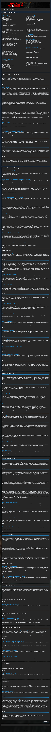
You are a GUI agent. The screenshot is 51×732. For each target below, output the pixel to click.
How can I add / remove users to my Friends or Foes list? (36, 36)
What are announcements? (7, 66)
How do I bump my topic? (6, 56)
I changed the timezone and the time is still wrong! (11, 33)
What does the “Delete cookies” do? (8, 25)
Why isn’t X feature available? (31, 62)
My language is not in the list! (7, 34)
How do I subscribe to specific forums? (33, 51)
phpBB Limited (35, 685)
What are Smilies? (5, 63)
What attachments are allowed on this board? (34, 56)
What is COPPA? (5, 17)
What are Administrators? (30, 16)
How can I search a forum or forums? (32, 40)
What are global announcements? (8, 65)
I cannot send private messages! (32, 28)
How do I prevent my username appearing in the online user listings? (13, 31)
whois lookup (36, 701)
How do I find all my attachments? (32, 57)
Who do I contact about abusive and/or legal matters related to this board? (37, 64)
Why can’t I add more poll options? (8, 47)
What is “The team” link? (30, 24)
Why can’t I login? (5, 20)
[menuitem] (9, 1)
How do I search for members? (31, 43)
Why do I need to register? (7, 16)
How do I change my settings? (7, 29)
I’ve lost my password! (6, 23)
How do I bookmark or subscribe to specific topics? (35, 49)
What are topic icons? (6, 69)
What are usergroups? (30, 18)
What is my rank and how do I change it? (9, 38)
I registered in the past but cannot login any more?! (11, 21)
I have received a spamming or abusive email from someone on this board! (37, 31)
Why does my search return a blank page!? (33, 42)
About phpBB (39, 686)
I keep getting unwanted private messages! (33, 29)
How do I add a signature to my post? (8, 45)
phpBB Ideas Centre (8, 693)
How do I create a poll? (6, 46)
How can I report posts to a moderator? (9, 53)
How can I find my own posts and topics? (33, 44)
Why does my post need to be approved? (9, 55)
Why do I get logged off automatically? (9, 24)
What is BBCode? (5, 60)
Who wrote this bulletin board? (31, 61)
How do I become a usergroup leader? (33, 20)
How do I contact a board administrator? (33, 65)
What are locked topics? (6, 68)
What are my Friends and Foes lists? (32, 35)
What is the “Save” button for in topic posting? (10, 54)
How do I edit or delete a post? (7, 44)
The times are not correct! (6, 32)
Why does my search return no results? (33, 41)
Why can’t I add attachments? (7, 51)
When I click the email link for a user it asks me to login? (12, 39)
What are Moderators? (30, 17)
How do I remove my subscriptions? (32, 52)
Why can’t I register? (5, 18)
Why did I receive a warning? (7, 52)
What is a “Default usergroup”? (31, 23)
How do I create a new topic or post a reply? (10, 43)
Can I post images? (5, 64)
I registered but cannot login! (7, 19)
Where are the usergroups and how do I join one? (35, 19)
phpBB (28, 208)
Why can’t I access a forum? (7, 50)
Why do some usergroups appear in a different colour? (35, 21)
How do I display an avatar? (7, 37)
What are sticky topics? (6, 67)
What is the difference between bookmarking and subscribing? (37, 48)
